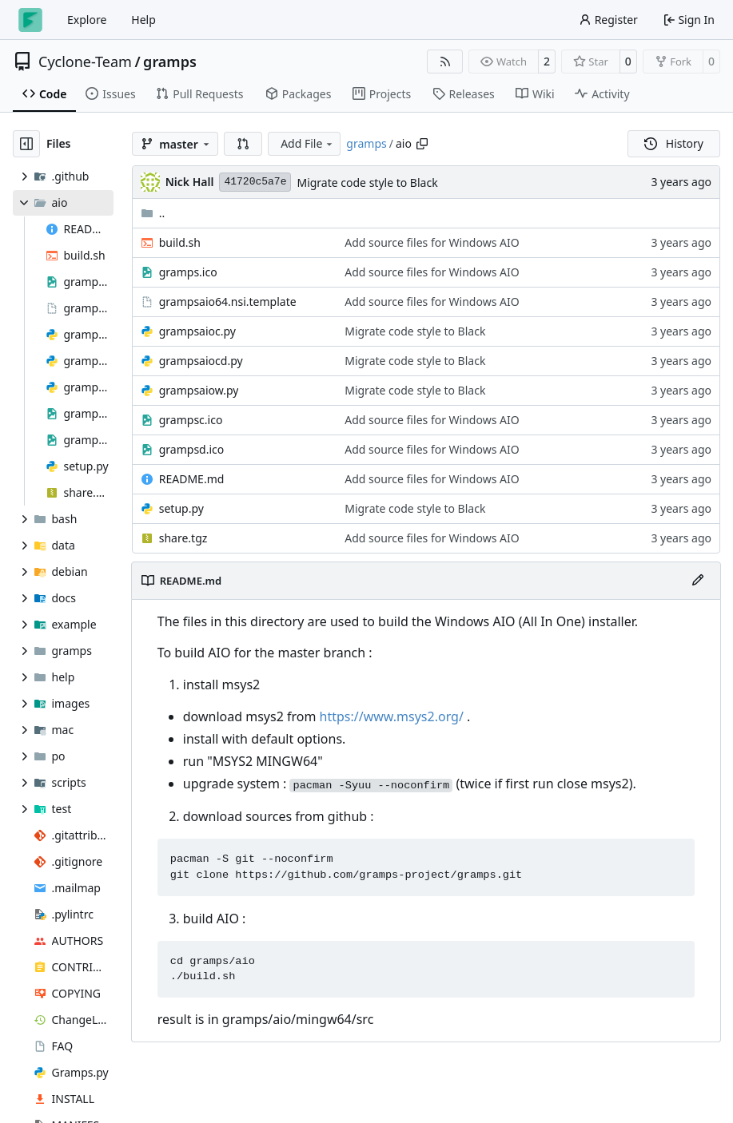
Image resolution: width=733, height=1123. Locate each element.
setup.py (181, 508)
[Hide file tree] (26, 143)
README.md (192, 478)
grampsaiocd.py (201, 360)
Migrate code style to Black (367, 182)
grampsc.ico (191, 419)
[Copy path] (422, 143)
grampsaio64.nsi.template (228, 301)
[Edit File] (698, 580)
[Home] (30, 20)
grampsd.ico (192, 449)
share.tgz (183, 538)
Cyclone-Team (85, 61)
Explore (86, 19)
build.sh (180, 242)
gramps (170, 61)
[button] (243, 144)
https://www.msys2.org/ (392, 716)
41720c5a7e (255, 182)
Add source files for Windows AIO (432, 242)
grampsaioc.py (197, 331)
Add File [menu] (308, 143)
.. (153, 212)
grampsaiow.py (199, 390)
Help (143, 19)
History (673, 143)
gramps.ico (188, 272)
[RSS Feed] (445, 61)
